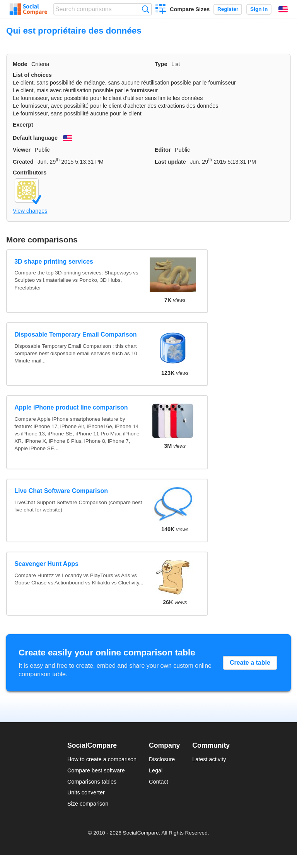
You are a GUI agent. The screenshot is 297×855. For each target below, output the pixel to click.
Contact (158, 782)
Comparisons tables (91, 782)
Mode (20, 64)
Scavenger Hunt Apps (46, 563)
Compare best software (96, 770)
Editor (163, 150)
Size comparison (87, 804)
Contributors (29, 172)
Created (23, 162)
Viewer (22, 150)
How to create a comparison (102, 759)
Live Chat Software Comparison (61, 491)
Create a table (250, 662)
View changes (30, 211)
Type (161, 64)
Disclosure (162, 759)
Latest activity (209, 759)
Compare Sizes (190, 9)
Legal (155, 770)
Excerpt (23, 125)
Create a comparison (160, 10)
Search (145, 9)
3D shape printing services (53, 261)
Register (227, 9)
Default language (35, 138)
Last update (170, 162)
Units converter (86, 792)
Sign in (259, 9)
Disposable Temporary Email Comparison (75, 334)
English (283, 9)
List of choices (32, 75)
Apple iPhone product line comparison (71, 407)
